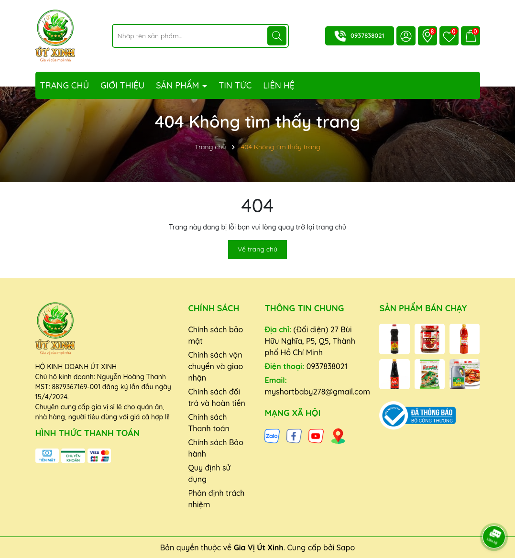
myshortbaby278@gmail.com (317, 391)
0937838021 (367, 35)
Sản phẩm (178, 85)
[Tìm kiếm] (276, 35)
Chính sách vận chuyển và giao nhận (215, 366)
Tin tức (235, 85)
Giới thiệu (122, 85)
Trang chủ (64, 85)
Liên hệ (279, 85)
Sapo (346, 547)
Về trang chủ (257, 249)
